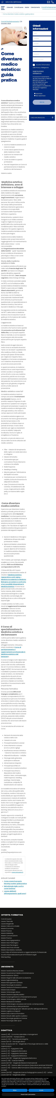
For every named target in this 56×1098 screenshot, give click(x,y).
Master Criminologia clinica (10, 992)
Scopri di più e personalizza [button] (28, 1094)
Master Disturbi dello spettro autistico (14, 1016)
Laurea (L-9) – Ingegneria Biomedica (14, 1051)
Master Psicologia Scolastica (11, 985)
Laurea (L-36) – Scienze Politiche (12, 1061)
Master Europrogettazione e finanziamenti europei (19, 997)
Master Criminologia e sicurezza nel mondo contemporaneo (22, 1004)
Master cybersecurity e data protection (15, 1006)
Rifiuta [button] (14, 1090)
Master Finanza (6, 931)
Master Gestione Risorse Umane (12, 971)
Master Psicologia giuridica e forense (14, 1018)
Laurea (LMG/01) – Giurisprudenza (13, 1037)
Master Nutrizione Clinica (9, 975)
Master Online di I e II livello (10, 926)
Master (27, 7)
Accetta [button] (41, 1090)
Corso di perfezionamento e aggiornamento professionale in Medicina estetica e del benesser (13, 652)
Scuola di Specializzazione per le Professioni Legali (18, 955)
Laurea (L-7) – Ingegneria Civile (12, 1049)
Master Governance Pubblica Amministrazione (17, 973)
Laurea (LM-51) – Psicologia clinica (13, 1041)
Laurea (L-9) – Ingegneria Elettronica (14, 1056)
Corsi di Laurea (18, 7)
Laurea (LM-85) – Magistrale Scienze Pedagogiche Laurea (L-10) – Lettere (26, 1072)
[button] (53, 1079)
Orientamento (35, 7)
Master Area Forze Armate (10, 947)
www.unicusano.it (17, 872)
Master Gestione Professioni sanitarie (14, 987)
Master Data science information (12, 1013)
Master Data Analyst (8, 990)
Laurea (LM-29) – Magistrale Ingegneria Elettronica (19, 1058)
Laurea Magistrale (7, 924)
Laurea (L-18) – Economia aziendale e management (19, 1034)
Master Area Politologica (9, 943)
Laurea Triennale (7, 921)
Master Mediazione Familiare (11, 1002)
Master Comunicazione (9, 936)
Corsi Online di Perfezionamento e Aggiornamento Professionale (24, 952)
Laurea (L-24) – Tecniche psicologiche (14, 1039)
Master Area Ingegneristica (10, 940)
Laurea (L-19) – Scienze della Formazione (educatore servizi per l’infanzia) (27, 1065)
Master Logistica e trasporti (10, 1011)
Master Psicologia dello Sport (11, 1021)
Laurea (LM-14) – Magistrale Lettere (13, 1075)
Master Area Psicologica (9, 945)
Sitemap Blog (5, 957)
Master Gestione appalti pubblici (12, 994)
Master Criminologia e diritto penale (13, 999)
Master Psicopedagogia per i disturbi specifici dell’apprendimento (24, 1009)
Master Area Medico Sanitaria (11, 950)
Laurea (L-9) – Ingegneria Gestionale (14, 1053)
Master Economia (7, 928)
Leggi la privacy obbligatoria (38, 72)
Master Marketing (7, 933)
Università (10, 7)
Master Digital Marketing (9, 980)
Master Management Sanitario (12, 983)
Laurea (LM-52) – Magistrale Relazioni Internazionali (19, 1063)
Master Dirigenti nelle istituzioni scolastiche (16, 978)
